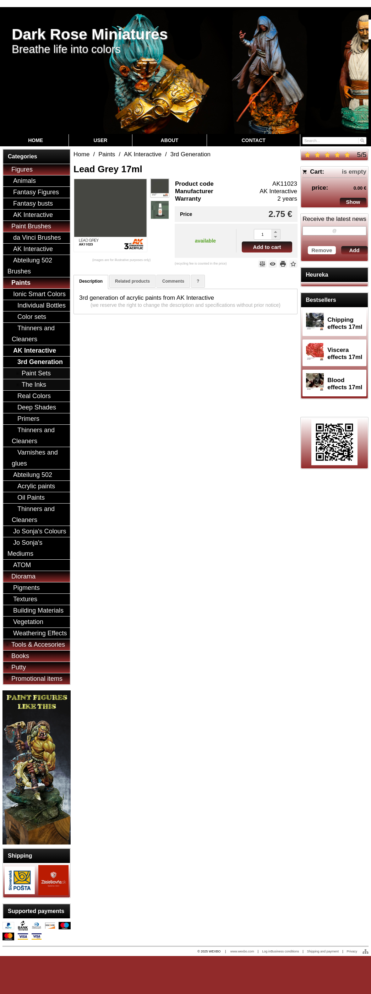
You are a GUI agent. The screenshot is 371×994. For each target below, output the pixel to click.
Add (354, 250)
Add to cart (267, 247)
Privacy (352, 951)
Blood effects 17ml (344, 384)
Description (91, 281)
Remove (321, 250)
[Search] (362, 140)
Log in (266, 951)
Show (353, 202)
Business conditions (285, 951)
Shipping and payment (323, 951)
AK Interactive (278, 191)
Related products (132, 281)
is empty (354, 171)
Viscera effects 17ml (344, 353)
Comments (173, 281)
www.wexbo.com (242, 951)
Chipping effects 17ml (344, 323)
